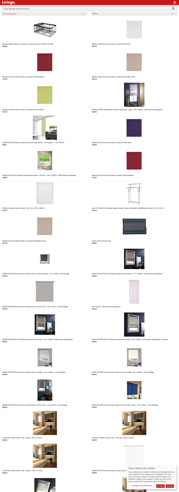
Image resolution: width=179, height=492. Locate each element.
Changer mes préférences (142, 486)
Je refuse (160, 486)
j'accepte (169, 486)
